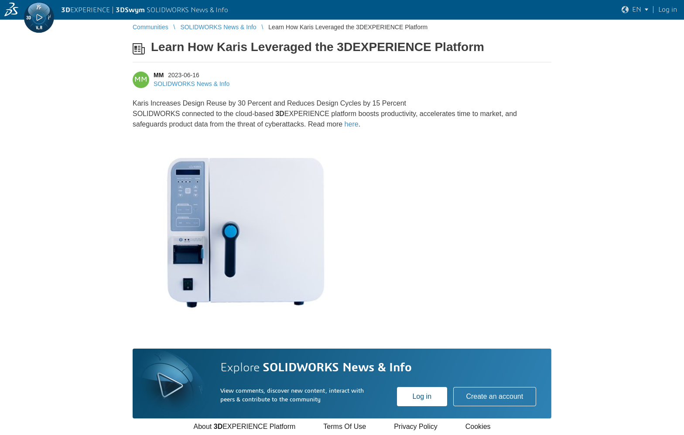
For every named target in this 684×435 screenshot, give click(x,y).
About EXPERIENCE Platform (244, 426)
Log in (421, 396)
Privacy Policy (416, 426)
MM (159, 75)
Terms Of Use (344, 426)
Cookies (478, 426)
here (352, 124)
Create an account (494, 396)
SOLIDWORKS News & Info (191, 83)
